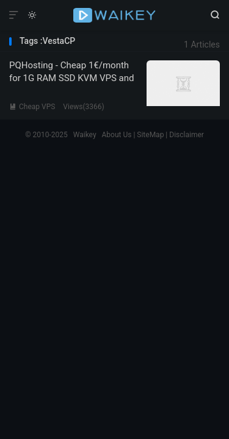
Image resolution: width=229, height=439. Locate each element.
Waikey (114, 15)
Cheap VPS (32, 106)
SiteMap (150, 134)
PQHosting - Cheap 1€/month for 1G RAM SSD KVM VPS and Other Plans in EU (71, 78)
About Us (117, 134)
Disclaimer (186, 134)
